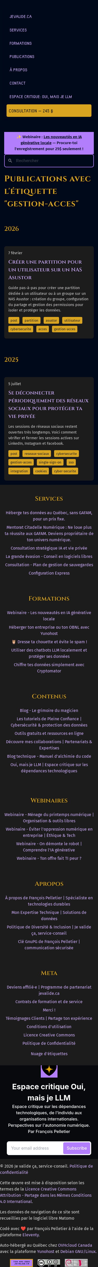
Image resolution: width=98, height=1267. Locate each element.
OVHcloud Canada (75, 1245)
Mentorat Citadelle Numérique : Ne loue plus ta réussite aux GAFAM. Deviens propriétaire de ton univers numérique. (49, 533)
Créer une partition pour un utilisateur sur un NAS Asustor (45, 269)
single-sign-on (50, 462)
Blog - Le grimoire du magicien (49, 710)
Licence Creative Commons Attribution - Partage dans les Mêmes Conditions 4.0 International (45, 1195)
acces (42, 329)
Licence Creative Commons (49, 1035)
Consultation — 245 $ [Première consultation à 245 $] (31, 110)
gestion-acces (64, 329)
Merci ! (49, 1010)
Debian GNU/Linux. (78, 1251)
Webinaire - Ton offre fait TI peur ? (49, 858)
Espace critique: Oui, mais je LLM (41, 96)
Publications (22, 56)
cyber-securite (65, 471)
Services (18, 30)
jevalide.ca (21, 16)
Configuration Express (49, 573)
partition (31, 320)
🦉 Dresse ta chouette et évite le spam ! (49, 641)
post (13, 320)
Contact (18, 83)
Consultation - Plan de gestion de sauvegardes (49, 564)
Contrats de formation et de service (49, 1001)
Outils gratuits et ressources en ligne (49, 733)
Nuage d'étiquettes (49, 1053)
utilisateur (72, 320)
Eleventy (30, 1234)
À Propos (18, 69)
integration (19, 471)
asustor (51, 320)
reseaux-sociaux (37, 454)
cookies (41, 471)
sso (71, 462)
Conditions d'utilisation (49, 1026)
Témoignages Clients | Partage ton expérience (49, 1018)
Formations (21, 43)
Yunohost (45, 1251)
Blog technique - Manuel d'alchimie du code (49, 756)
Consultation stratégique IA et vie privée (49, 548)
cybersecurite (20, 329)
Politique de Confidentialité (49, 1043)
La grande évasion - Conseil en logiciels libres (49, 556)
